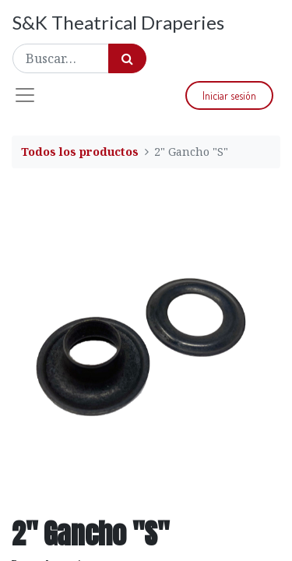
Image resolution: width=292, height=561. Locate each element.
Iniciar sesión (229, 95)
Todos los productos (80, 151)
